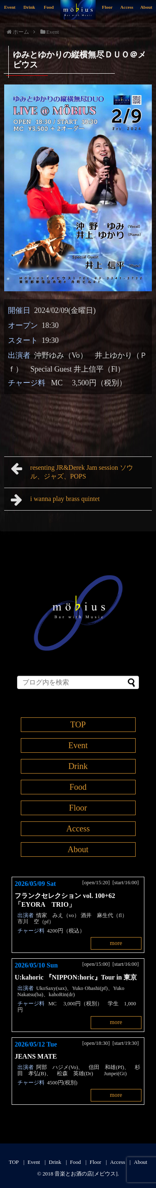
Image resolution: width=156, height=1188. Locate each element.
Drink (29, 7)
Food (49, 7)
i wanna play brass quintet (58, 499)
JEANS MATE (36, 1056)
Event (10, 7)
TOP (78, 724)
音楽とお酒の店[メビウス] (86, 1174)
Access (126, 7)
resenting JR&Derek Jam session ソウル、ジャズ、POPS (72, 471)
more (116, 943)
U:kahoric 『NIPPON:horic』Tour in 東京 (76, 977)
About (146, 7)
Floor (107, 7)
